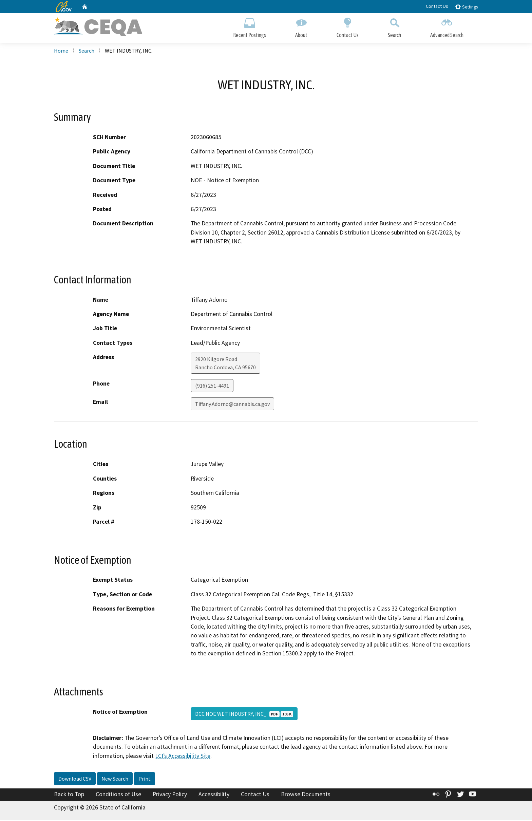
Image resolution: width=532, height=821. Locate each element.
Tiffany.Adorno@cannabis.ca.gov (232, 404)
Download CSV (74, 779)
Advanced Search (446, 26)
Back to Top (69, 795)
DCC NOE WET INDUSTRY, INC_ (244, 714)
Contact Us (437, 6)
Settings (466, 6)
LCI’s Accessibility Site (182, 756)
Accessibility (213, 795)
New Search (114, 779)
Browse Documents (305, 795)
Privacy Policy (170, 795)
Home (61, 51)
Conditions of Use (118, 795)
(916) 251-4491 (212, 386)
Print (144, 779)
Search (394, 26)
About (301, 26)
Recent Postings (249, 26)
